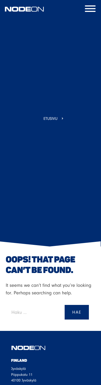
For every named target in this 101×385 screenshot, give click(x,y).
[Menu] (91, 9)
